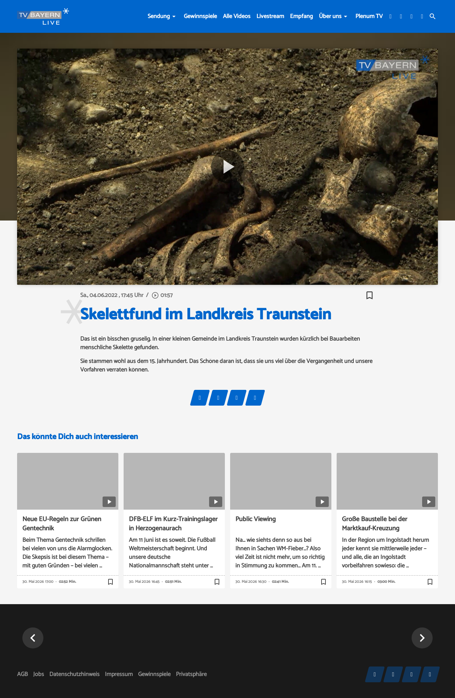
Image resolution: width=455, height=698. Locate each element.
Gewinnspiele (200, 16)
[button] (32, 637)
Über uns (330, 16)
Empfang (301, 16)
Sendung (159, 16)
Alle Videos (237, 16)
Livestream (270, 16)
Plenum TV (369, 16)
